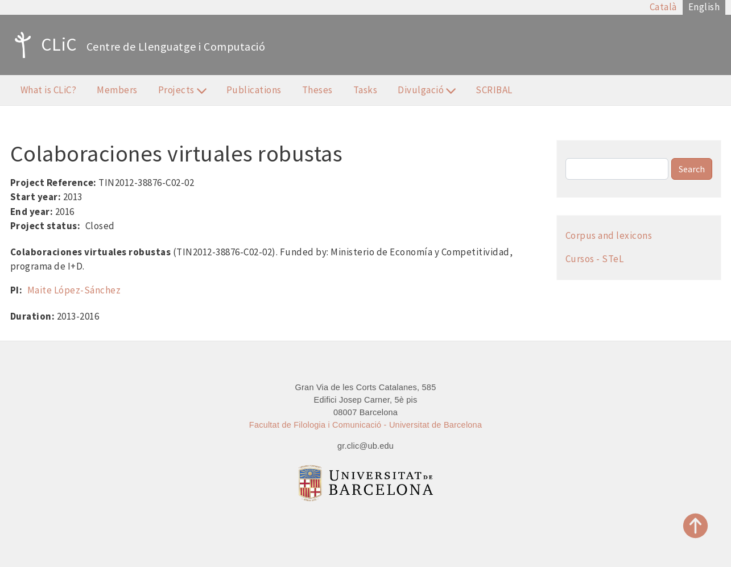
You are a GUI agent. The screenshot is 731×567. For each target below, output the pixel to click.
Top (695, 525)
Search (692, 169)
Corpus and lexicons (608, 235)
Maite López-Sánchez (74, 290)
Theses (317, 90)
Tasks (365, 90)
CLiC (43, 45)
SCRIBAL (494, 90)
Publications (254, 90)
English (704, 7)
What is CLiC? (48, 90)
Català (663, 7)
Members (117, 90)
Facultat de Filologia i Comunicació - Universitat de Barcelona (365, 424)
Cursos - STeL (594, 259)
